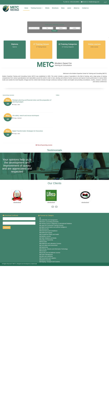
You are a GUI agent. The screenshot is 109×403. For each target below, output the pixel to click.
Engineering (44, 247)
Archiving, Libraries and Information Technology (54, 249)
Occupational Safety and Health (50, 234)
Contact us (85, 8)
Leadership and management (49, 220)
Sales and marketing (47, 256)
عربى (105, 2)
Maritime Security (46, 260)
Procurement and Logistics (48, 258)
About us (76, 8)
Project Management (47, 254)
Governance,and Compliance (49, 231)
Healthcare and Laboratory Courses (51, 243)
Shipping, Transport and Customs (50, 261)
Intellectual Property (46, 232)
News (63, 8)
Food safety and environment (49, 245)
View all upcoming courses (44, 145)
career (69, 8)
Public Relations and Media (48, 238)
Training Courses (36, 8)
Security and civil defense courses (50, 252)
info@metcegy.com (93, 2)
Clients (47, 8)
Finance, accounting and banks (50, 221)
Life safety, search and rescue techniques (25, 115)
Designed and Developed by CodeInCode (27, 263)
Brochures (55, 8)
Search (54, 30)
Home (26, 8)
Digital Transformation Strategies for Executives (27, 131)
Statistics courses (46, 236)
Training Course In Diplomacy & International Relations (56, 223)
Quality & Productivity (47, 240)
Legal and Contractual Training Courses (52, 225)
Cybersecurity (45, 229)
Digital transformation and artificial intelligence (54, 227)
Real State (44, 241)
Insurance (44, 251)
